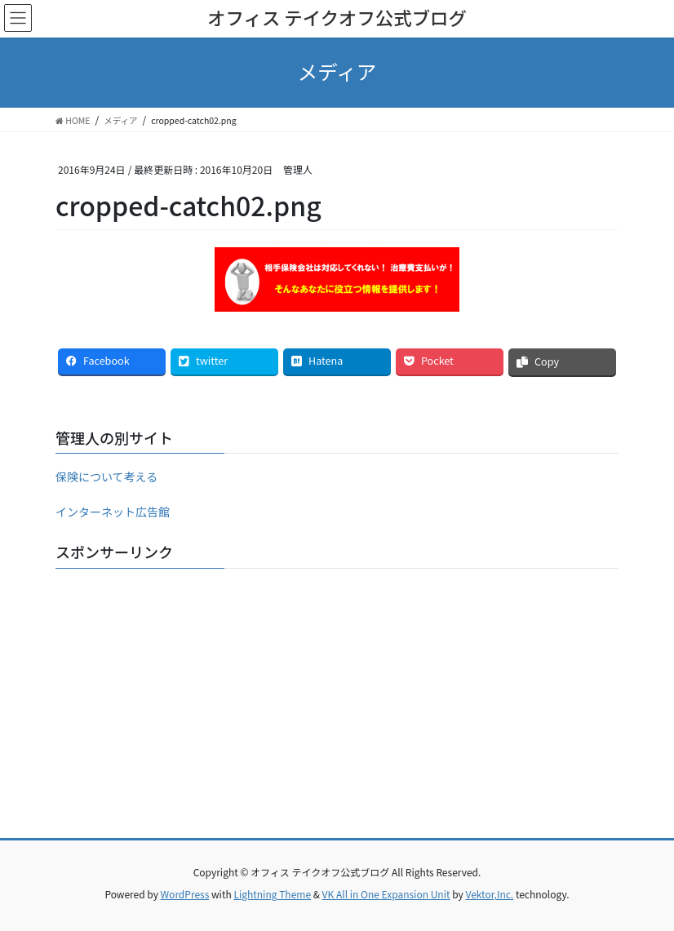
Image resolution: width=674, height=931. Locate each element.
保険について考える (106, 476)
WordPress (185, 894)
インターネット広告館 (112, 511)
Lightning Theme (272, 894)
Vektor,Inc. (489, 894)
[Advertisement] (337, 695)
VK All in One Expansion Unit (386, 894)
